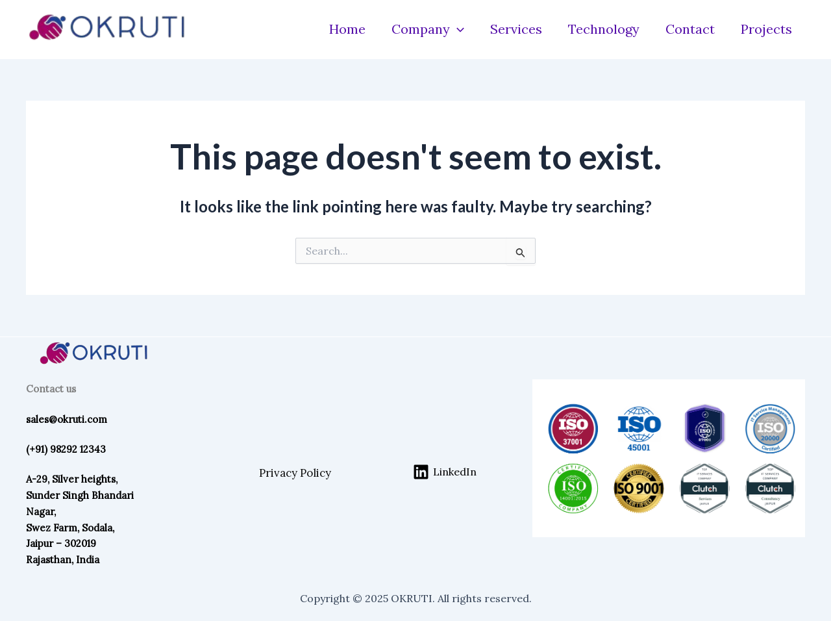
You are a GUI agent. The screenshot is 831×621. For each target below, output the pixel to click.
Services (516, 29)
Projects (766, 29)
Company (427, 29)
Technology (603, 29)
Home (347, 29)
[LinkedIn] (445, 472)
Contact (690, 29)
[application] (457, 29)
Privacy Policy (295, 473)
